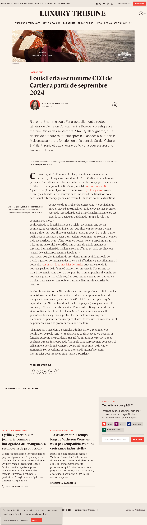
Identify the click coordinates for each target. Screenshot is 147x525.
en (145, 13)
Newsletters (64, 3)
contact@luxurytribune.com (86, 510)
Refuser (25, 520)
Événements (6, 3)
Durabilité (69, 23)
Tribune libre (85, 23)
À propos (39, 3)
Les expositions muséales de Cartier (63, 264)
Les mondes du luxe (115, 23)
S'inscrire (137, 439)
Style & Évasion (52, 23)
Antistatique (140, 510)
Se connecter (124, 3)
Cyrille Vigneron (94, 190)
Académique (50, 3)
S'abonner (139, 3)
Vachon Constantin (96, 186)
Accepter (36, 520)
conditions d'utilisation (35, 514)
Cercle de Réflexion (23, 3)
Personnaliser (11, 520)
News (99, 23)
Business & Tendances (27, 23)
